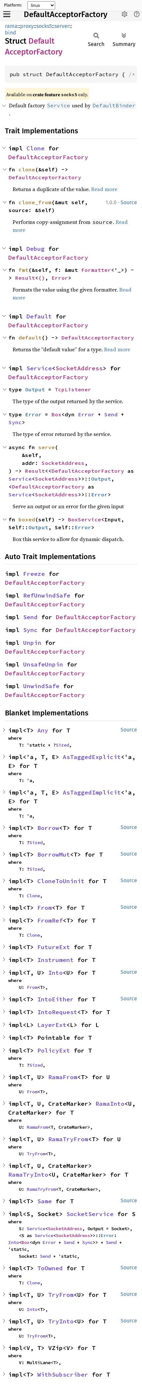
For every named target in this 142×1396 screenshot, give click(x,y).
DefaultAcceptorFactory (65, 14)
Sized (62, 745)
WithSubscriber (62, 1374)
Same (44, 1201)
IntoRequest (57, 1012)
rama (11, 26)
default (30, 337)
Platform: (13, 5)
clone (26, 169)
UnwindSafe (41, 686)
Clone (35, 148)
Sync (15, 422)
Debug (35, 248)
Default (39, 316)
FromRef (50, 920)
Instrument (55, 960)
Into (55, 972)
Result (25, 277)
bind (10, 33)
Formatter (96, 270)
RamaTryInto (28, 1174)
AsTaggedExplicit (92, 757)
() (41, 277)
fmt (23, 270)
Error (60, 277)
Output (35, 389)
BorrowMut (53, 854)
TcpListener (73, 389)
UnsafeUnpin (43, 664)
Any (42, 730)
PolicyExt (53, 1050)
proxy (27, 26)
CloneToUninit (61, 881)
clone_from (35, 202)
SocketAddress (79, 368)
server (61, 26)
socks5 (44, 26)
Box (56, 414)
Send (111, 414)
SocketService (90, 1214)
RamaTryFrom (68, 1139)
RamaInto (109, 1103)
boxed (26, 519)
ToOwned (50, 1268)
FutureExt (53, 947)
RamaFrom (62, 1077)
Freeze (34, 574)
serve (46, 447)
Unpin (32, 642)
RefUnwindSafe (46, 595)
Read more (104, 189)
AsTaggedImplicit (92, 792)
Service (39, 368)
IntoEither (55, 999)
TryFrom (36, 1154)
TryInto (61, 1321)
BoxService (84, 519)
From (44, 907)
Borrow (48, 828)
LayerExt (51, 1025)
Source (129, 202)
